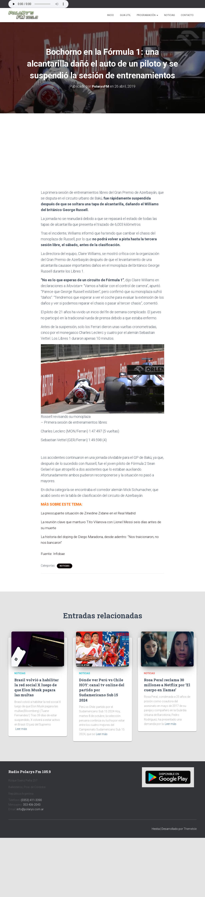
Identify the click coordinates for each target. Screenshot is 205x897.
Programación (147, 15)
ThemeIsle (190, 828)
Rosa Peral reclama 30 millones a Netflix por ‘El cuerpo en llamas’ (167, 684)
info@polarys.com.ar (30, 809)
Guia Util (125, 15)
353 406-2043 (31, 804)
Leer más (21, 728)
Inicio (110, 15)
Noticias (169, 15)
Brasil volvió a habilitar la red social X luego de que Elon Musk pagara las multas (36, 687)
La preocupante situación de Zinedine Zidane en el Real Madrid (89, 513)
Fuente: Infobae (53, 554)
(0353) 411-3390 (31, 800)
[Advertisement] (102, 143)
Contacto (187, 15)
